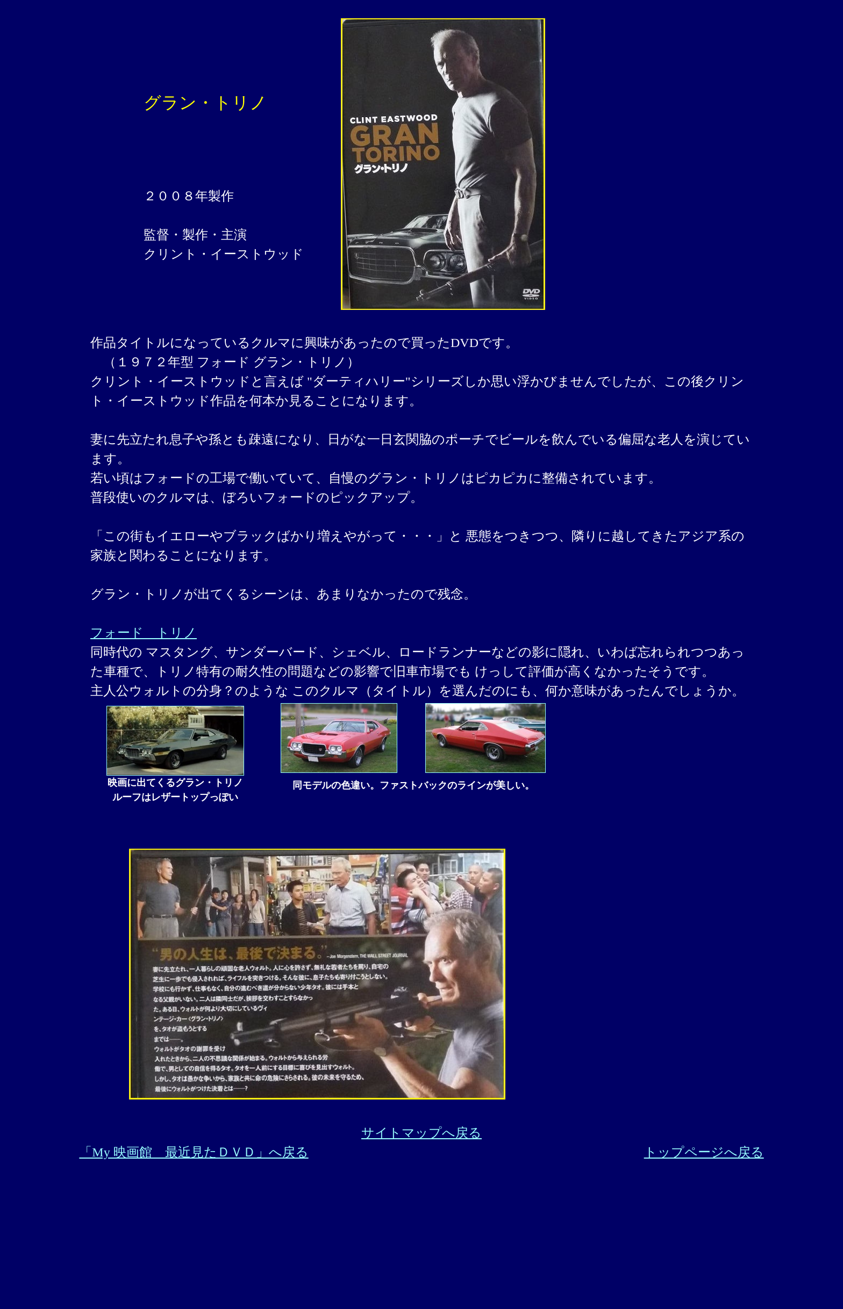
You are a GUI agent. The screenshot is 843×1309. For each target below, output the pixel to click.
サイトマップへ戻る (421, 1133)
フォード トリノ (143, 633)
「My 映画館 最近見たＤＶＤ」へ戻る (193, 1152)
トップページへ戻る (704, 1152)
